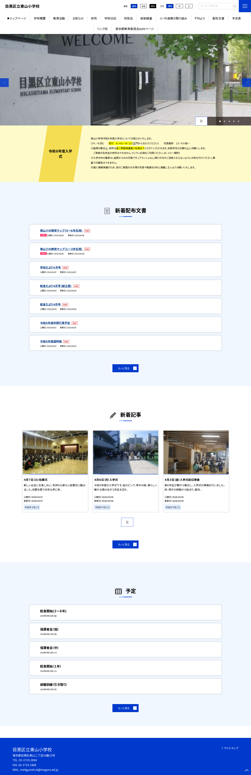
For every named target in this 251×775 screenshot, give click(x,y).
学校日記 (110, 18)
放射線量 (146, 18)
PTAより (200, 18)
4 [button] (234, 121)
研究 (94, 18)
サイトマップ (231, 748)
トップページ (18, 18)
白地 (143, 6)
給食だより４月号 (50, 304)
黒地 (153, 6)
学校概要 (40, 18)
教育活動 (59, 18)
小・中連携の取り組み (173, 18)
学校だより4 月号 (51, 267)
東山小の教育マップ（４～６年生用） (61, 230)
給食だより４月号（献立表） (56, 286)
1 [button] (220, 121)
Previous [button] (4, 82)
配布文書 (218, 18)
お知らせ (78, 18)
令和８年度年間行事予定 (55, 323)
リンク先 (102, 28)
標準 (170, 6)
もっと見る (124, 368)
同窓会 (128, 18)
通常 (134, 6)
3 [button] (229, 121)
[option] (125, 79)
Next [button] (246, 82)
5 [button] (238, 121)
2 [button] (224, 121)
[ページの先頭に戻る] (246, 770)
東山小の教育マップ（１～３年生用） (61, 249)
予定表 (236, 18)
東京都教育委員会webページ (134, 28)
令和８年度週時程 (51, 341)
